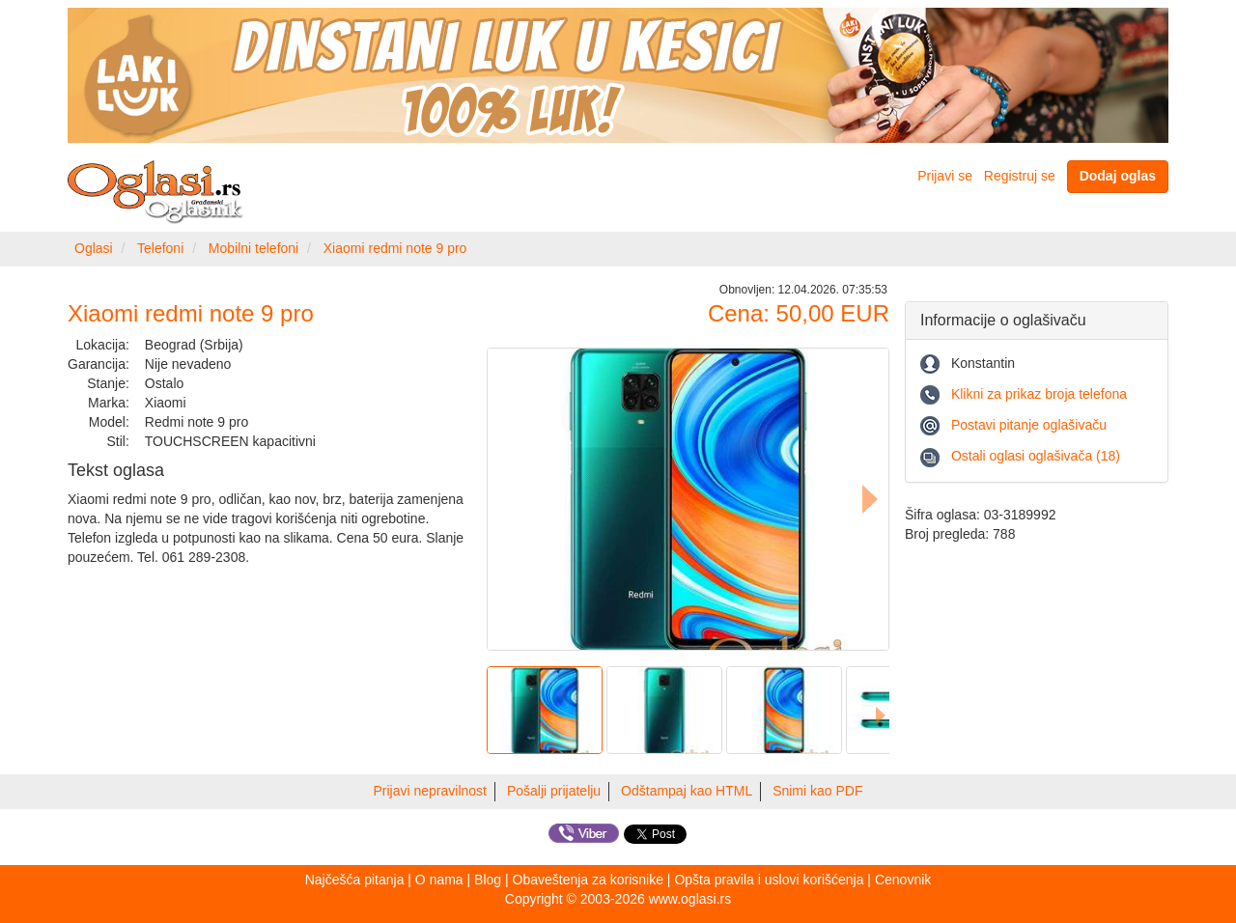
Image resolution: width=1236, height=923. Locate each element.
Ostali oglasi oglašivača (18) (1035, 455)
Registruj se (1019, 175)
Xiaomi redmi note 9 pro (395, 248)
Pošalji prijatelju (554, 790)
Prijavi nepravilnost (431, 790)
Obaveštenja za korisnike (588, 879)
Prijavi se (944, 175)
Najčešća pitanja (355, 879)
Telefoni (160, 248)
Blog (487, 879)
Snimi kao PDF (817, 790)
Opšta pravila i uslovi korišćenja (768, 879)
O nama (439, 879)
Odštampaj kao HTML (686, 790)
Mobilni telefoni (253, 248)
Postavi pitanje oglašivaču (1029, 425)
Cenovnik (903, 879)
